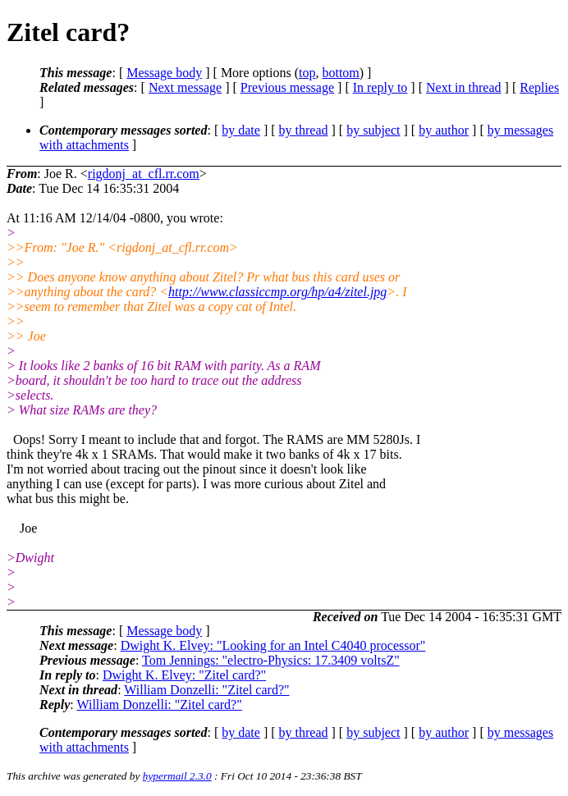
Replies (539, 87)
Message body (164, 73)
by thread (303, 130)
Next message (185, 87)
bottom (340, 73)
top (307, 73)
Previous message (287, 87)
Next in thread (464, 87)
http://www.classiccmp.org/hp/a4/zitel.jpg (277, 292)
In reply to (380, 87)
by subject (373, 130)
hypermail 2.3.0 (177, 776)
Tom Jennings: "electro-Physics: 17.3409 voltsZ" (271, 660)
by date (241, 130)
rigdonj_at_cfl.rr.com (143, 174)
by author (444, 130)
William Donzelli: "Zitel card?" (206, 690)
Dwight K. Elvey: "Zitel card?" (184, 675)
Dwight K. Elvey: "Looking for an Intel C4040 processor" (273, 645)
